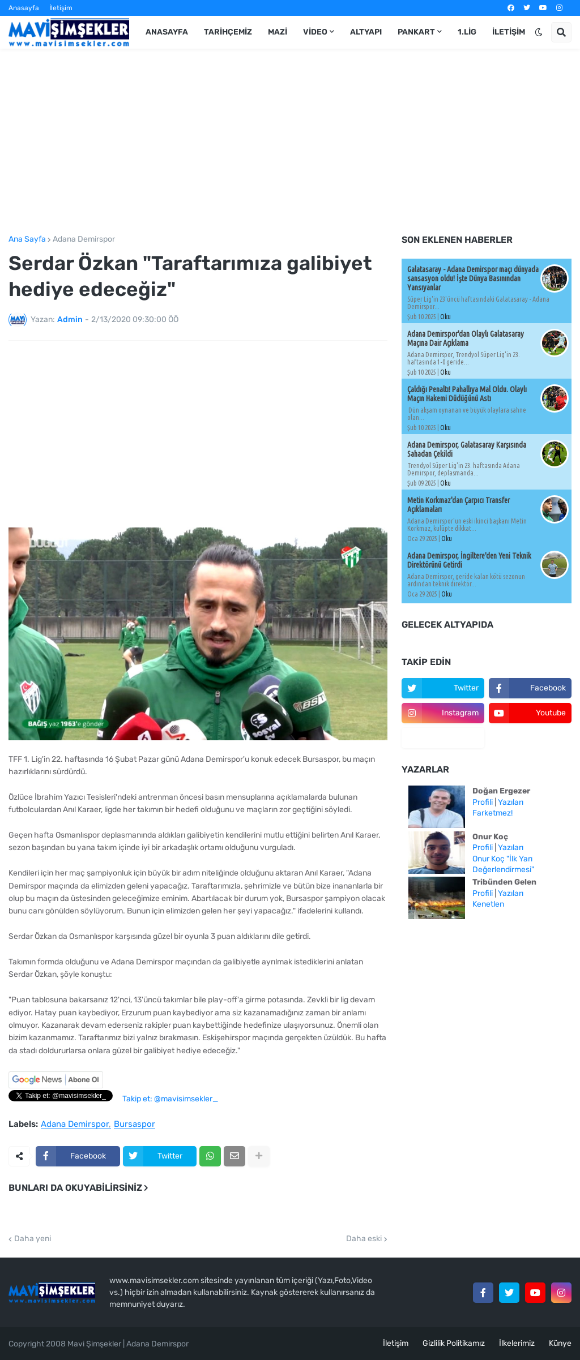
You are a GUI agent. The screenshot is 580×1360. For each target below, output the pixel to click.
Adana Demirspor (84, 239)
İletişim (60, 8)
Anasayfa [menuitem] (167, 32)
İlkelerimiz (517, 1343)
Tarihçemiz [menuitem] (228, 32)
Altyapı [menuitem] (366, 32)
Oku (445, 316)
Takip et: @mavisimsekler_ (170, 1099)
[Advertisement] (290, 142)
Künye (560, 1343)
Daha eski (364, 1239)
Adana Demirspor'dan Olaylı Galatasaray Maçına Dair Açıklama (465, 338)
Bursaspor (134, 1124)
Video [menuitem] (315, 32)
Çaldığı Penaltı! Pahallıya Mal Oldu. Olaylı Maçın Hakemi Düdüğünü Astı (467, 394)
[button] (538, 32)
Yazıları (510, 802)
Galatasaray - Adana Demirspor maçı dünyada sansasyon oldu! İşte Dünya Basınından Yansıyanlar (473, 278)
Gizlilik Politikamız (454, 1343)
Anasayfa (23, 8)
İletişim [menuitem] (508, 32)
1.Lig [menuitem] (467, 32)
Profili (482, 802)
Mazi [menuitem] (277, 32)
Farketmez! (492, 813)
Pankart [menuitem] (416, 32)
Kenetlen (488, 904)
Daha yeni (32, 1239)
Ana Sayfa (27, 239)
